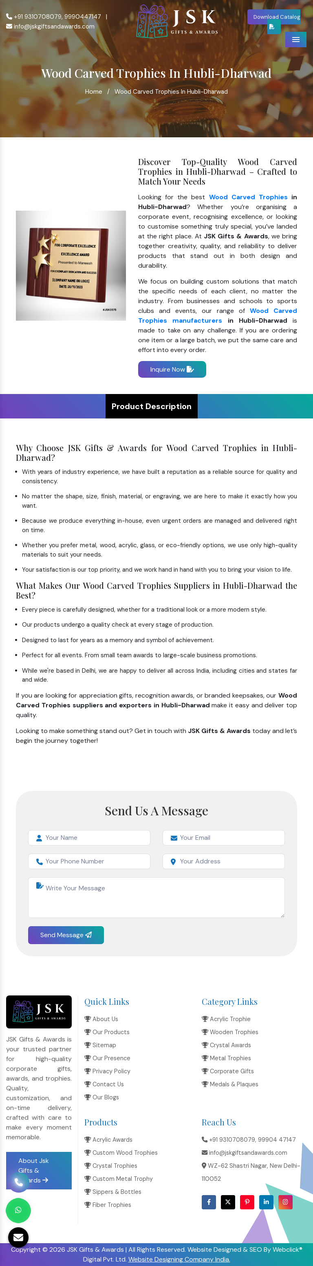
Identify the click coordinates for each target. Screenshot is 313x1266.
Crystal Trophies (110, 1165)
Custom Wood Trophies (121, 1152)
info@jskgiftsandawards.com (50, 26)
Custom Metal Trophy (118, 1178)
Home (93, 91)
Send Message (66, 935)
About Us (101, 1019)
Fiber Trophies (107, 1205)
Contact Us (104, 1084)
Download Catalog (276, 21)
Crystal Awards (226, 1045)
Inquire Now (172, 369)
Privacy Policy (107, 1071)
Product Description (152, 406)
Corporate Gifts (228, 1071)
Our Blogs (101, 1097)
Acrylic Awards (108, 1139)
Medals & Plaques (230, 1084)
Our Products (107, 1032)
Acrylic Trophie (226, 1019)
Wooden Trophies (230, 1032)
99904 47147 (277, 1139)
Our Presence (107, 1058)
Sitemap (100, 1045)
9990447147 (82, 17)
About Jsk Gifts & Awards (33, 1170)
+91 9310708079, (34, 17)
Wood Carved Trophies (248, 197)
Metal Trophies (226, 1058)
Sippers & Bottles (112, 1192)
